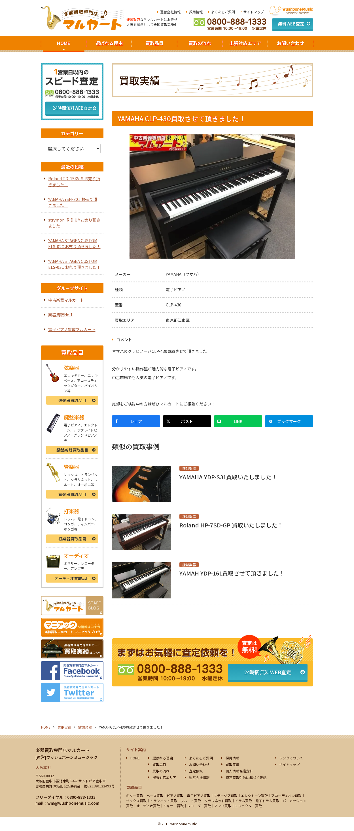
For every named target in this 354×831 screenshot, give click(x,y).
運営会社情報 (170, 11)
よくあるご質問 (223, 11)
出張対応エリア (245, 43)
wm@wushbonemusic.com (73, 803)
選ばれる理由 (109, 43)
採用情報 (196, 11)
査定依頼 (196, 770)
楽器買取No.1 (60, 314)
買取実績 (64, 727)
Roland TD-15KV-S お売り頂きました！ (74, 181)
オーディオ (72, 578)
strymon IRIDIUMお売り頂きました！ (74, 223)
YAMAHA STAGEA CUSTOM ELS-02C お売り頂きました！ (74, 243)
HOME (63, 43)
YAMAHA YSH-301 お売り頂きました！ (72, 202)
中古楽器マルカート (66, 300)
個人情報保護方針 (239, 770)
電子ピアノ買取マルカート (72, 329)
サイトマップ (253, 11)
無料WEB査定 (291, 24)
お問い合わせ (290, 43)
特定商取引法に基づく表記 (246, 777)
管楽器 (72, 494)
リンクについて (291, 757)
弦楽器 (72, 400)
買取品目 (154, 43)
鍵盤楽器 (72, 450)
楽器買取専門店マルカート (62, 750)
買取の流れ (199, 43)
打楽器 (72, 539)
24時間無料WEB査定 (267, 672)
